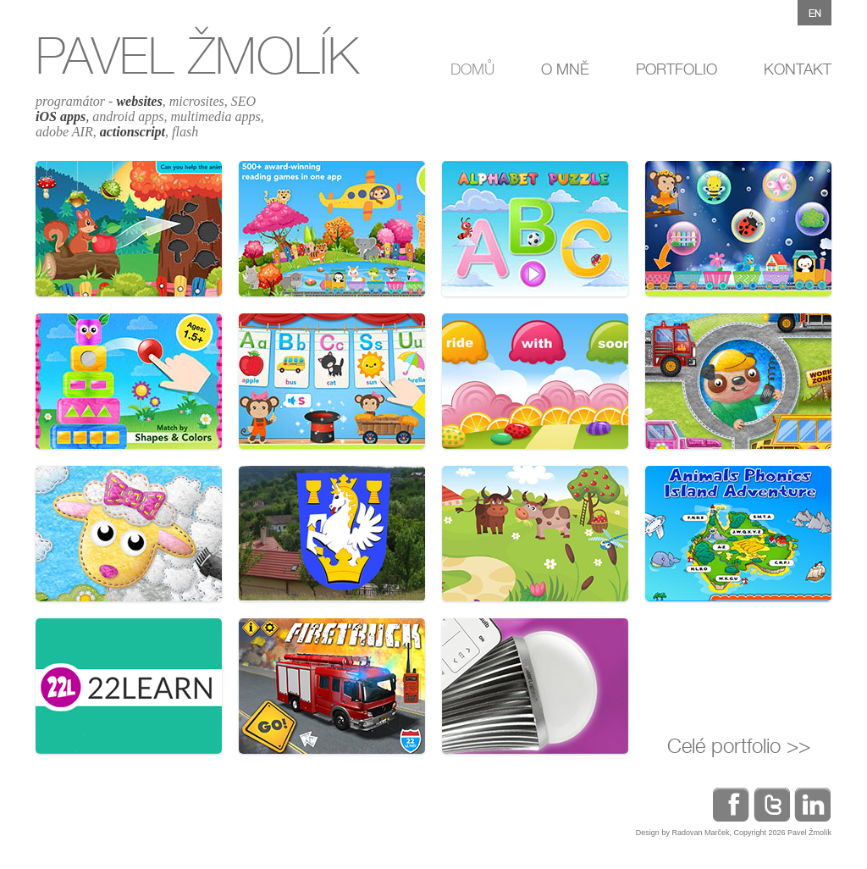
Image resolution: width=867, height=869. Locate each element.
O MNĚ (565, 69)
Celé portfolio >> (738, 745)
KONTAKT (797, 69)
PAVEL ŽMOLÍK (197, 55)
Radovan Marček (700, 832)
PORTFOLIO (676, 69)
